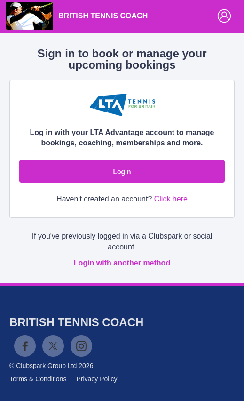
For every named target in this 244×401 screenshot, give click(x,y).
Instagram (81, 346)
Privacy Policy (96, 379)
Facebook (25, 346)
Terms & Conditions (37, 379)
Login (122, 172)
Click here (171, 199)
